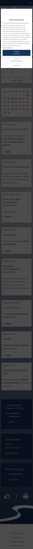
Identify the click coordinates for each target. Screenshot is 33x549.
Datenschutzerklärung (7, 47)
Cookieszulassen (16, 53)
